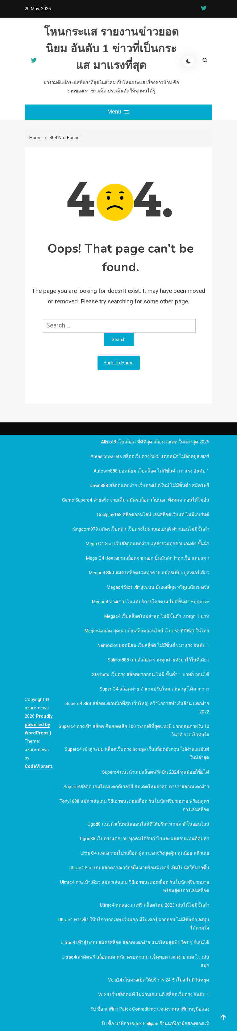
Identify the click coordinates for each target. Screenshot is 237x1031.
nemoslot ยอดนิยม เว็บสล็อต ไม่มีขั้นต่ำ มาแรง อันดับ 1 (153, 645)
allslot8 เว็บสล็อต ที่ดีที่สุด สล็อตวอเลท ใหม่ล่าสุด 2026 (155, 442)
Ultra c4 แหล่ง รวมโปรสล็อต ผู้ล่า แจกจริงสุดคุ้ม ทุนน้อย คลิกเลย (145, 853)
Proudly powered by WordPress (38, 724)
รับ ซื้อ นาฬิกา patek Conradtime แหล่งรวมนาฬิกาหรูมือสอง (149, 1009)
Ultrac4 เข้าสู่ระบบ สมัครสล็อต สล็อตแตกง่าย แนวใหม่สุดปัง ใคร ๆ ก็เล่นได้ (135, 942)
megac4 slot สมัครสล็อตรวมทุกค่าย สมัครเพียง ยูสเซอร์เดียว (149, 572)
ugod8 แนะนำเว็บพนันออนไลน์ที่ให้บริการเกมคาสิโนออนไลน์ (148, 824)
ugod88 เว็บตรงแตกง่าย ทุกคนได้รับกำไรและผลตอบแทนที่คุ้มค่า (144, 838)
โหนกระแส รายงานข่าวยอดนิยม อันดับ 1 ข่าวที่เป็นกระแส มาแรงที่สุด (111, 48)
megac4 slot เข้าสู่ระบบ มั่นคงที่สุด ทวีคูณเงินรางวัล (158, 587)
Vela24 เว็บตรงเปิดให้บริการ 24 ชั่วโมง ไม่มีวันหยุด (158, 980)
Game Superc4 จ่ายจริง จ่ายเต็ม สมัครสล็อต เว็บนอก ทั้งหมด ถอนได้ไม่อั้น (135, 500)
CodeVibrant (38, 766)
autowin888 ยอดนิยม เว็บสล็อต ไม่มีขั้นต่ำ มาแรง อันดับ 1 (151, 471)
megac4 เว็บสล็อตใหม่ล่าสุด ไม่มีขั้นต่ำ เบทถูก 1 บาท (156, 616)
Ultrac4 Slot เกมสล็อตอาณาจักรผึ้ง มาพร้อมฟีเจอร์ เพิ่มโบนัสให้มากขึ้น (139, 868)
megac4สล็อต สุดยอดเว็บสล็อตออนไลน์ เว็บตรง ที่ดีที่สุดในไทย (147, 631)
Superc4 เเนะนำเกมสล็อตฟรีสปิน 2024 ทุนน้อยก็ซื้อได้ (155, 772)
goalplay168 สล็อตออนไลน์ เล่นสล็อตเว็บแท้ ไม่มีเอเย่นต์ (153, 514)
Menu (118, 112)
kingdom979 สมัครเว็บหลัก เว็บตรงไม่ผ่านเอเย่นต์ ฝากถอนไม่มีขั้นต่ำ (141, 529)
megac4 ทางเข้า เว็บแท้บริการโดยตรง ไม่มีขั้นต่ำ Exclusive (150, 602)
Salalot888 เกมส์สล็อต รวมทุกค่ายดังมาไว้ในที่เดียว (158, 660)
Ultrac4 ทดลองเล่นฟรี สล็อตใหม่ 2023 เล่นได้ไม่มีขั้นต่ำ (154, 905)
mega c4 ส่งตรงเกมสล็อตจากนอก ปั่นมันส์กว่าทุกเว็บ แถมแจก (147, 558)
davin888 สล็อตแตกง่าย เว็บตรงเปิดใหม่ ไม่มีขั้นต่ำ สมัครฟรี (149, 485)
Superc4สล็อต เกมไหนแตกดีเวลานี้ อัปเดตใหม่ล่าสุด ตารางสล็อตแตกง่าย (136, 786)
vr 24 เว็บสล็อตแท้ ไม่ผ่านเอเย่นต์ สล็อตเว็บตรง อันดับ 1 (153, 994)
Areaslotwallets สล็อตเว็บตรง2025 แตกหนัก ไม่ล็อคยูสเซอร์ (149, 456)
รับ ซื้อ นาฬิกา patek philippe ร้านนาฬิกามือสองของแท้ (155, 1023)
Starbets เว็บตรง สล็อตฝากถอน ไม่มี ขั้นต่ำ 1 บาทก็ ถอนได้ (150, 674)
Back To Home (119, 363)
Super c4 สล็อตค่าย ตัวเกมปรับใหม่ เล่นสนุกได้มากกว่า (154, 689)
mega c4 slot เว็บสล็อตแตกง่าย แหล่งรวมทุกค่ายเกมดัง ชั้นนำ (147, 543)
